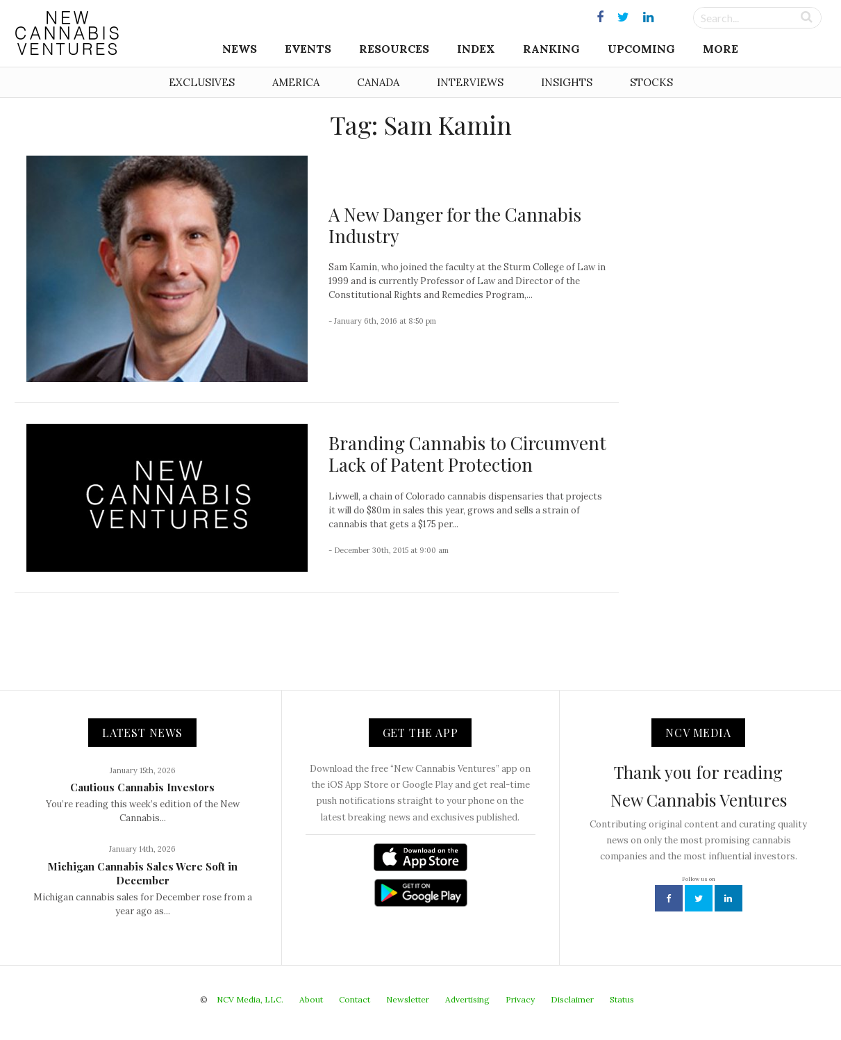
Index (476, 49)
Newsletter (407, 999)
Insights (566, 82)
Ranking (551, 49)
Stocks (651, 82)
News (239, 49)
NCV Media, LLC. (250, 999)
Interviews (470, 82)
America (295, 82)
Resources (394, 49)
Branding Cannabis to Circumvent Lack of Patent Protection (467, 454)
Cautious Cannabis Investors (142, 787)
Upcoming (641, 49)
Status (622, 999)
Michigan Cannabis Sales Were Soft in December (142, 873)
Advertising (467, 999)
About (311, 999)
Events (308, 49)
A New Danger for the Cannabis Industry (454, 225)
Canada (378, 82)
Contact (354, 999)
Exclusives (202, 82)
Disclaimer (572, 999)
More (720, 49)
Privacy (520, 999)
